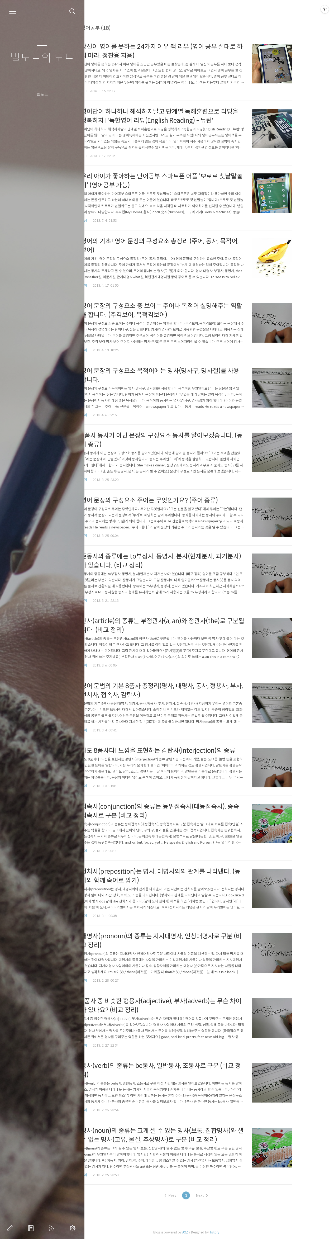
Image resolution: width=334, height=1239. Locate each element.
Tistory (233, 1232)
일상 (103, 220)
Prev (189, 1195)
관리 (73, 1228)
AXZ (204, 1232)
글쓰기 (11, 1228)
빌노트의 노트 (42, 58)
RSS (52, 1228)
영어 (103, 285)
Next (221, 1195)
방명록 (32, 1228)
